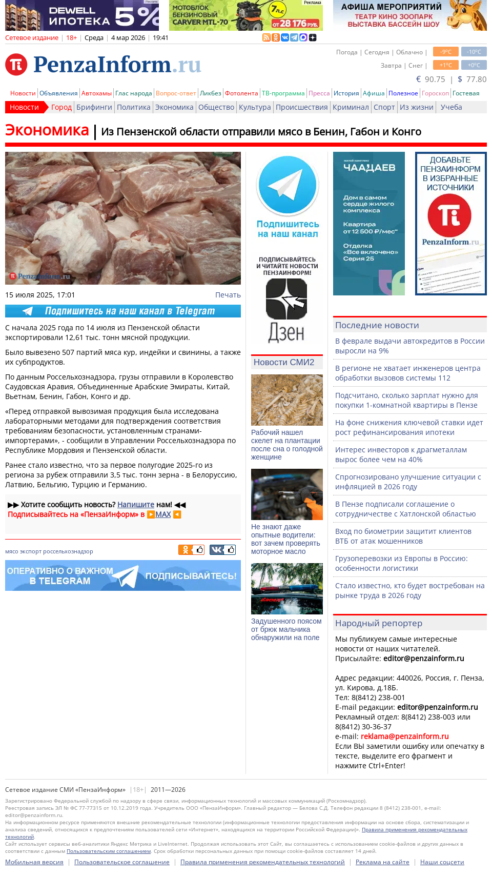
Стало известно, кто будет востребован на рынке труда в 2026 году (410, 590)
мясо (11, 551)
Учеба (451, 107)
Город (61, 107)
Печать (228, 295)
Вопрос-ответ (176, 93)
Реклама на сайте (382, 862)
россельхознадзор (68, 551)
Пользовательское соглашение (122, 862)
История (346, 93)
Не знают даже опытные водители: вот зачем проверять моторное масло (285, 539)
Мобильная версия (34, 862)
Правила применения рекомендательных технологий (262, 862)
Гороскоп (435, 93)
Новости (23, 93)
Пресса (319, 93)
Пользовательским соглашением (109, 850)
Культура (255, 107)
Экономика (174, 107)
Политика (134, 107)
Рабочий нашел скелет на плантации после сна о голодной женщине (287, 444)
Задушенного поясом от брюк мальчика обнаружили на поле (286, 629)
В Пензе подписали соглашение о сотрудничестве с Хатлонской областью (405, 509)
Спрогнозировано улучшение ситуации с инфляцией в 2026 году (408, 481)
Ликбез (210, 93)
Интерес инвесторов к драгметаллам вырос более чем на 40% (401, 454)
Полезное (403, 93)
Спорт (384, 107)
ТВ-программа (283, 93)
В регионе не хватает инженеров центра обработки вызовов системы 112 (408, 373)
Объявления (58, 93)
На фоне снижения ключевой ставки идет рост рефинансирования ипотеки (409, 427)
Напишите (135, 504)
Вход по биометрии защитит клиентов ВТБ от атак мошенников (403, 536)
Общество (216, 107)
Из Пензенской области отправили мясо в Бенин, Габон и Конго (261, 131)
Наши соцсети (442, 862)
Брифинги (94, 107)
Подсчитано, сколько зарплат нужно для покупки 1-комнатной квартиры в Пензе (406, 400)
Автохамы (96, 93)
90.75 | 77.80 (451, 79)
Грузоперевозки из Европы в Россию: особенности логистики (401, 563)
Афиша (374, 93)
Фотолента (241, 93)
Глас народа (133, 93)
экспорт (31, 551)
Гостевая (466, 93)
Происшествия (302, 107)
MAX (163, 514)
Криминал (351, 107)
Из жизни (417, 107)
